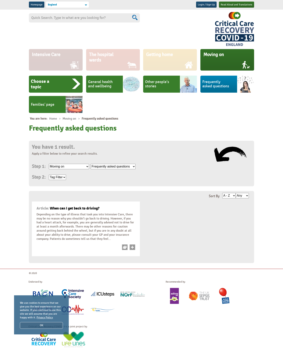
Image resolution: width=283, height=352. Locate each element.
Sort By (214, 196)
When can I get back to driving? (68, 208)
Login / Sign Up (206, 4)
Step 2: (39, 177)
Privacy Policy (45, 317)
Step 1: (39, 166)
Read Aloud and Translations (236, 4)
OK (41, 325)
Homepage (37, 4)
